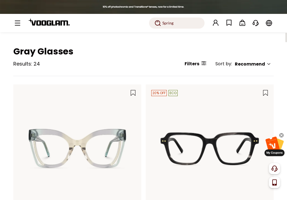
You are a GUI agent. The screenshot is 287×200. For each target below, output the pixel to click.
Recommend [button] (253, 64)
